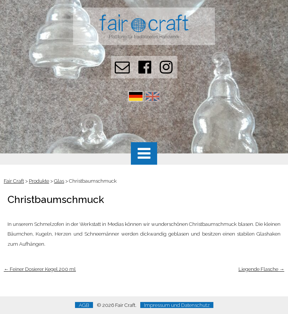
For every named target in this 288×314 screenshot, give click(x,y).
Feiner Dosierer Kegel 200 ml (40, 269)
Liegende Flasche (261, 269)
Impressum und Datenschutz (177, 305)
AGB (84, 305)
